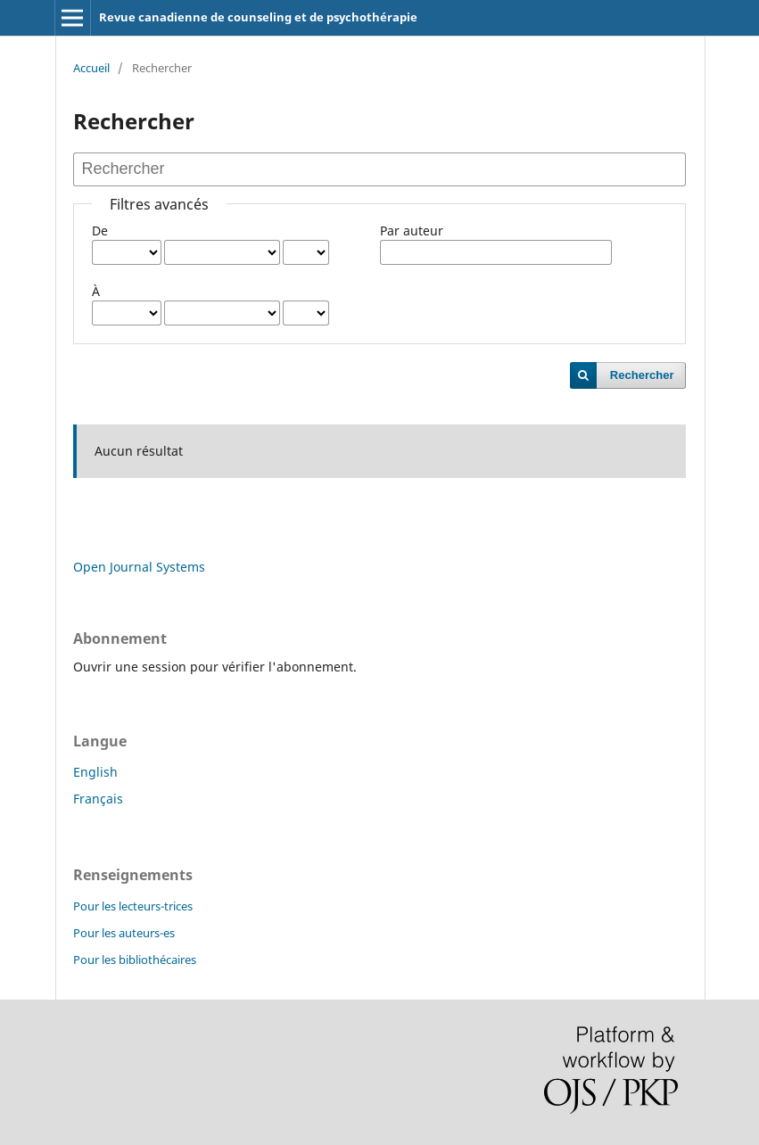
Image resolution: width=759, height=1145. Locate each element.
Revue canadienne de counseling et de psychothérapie (258, 17)
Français (98, 798)
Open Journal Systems (139, 566)
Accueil (91, 68)
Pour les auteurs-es (124, 933)
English (95, 771)
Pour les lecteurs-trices (133, 906)
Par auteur (411, 230)
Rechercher (642, 375)
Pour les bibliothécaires (134, 959)
